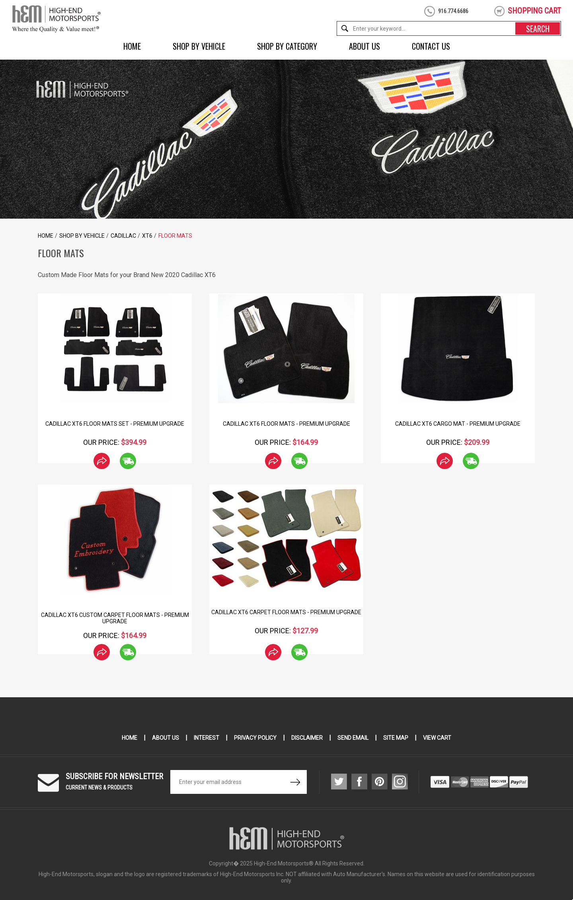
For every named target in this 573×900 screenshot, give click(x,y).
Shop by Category (287, 46)
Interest (206, 738)
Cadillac (123, 236)
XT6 (147, 236)
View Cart (437, 738)
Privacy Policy (255, 738)
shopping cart (534, 11)
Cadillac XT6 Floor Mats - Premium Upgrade (286, 424)
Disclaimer (307, 738)
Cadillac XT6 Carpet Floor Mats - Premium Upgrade (286, 612)
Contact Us (431, 46)
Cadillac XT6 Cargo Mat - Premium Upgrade (457, 424)
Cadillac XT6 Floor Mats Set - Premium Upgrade (114, 424)
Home (132, 46)
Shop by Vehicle (199, 46)
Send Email (352, 738)
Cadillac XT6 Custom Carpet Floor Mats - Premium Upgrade (115, 618)
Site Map (395, 738)
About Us (364, 46)
